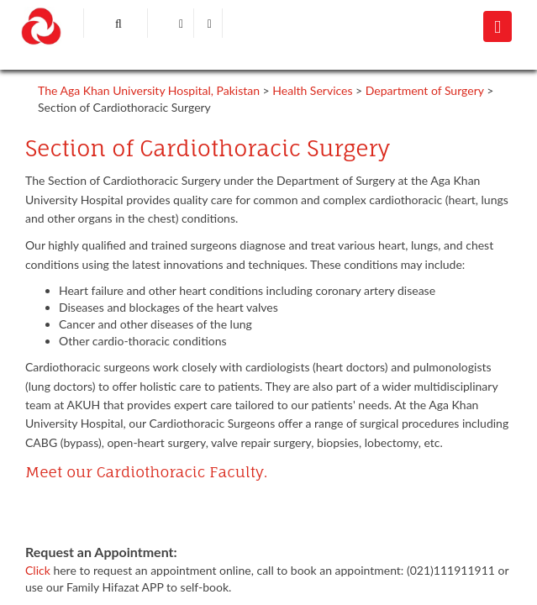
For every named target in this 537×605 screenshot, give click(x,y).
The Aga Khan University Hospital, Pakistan (149, 90)
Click (39, 570)
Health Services (312, 90)
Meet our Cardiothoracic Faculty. (146, 472)
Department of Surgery (425, 90)
